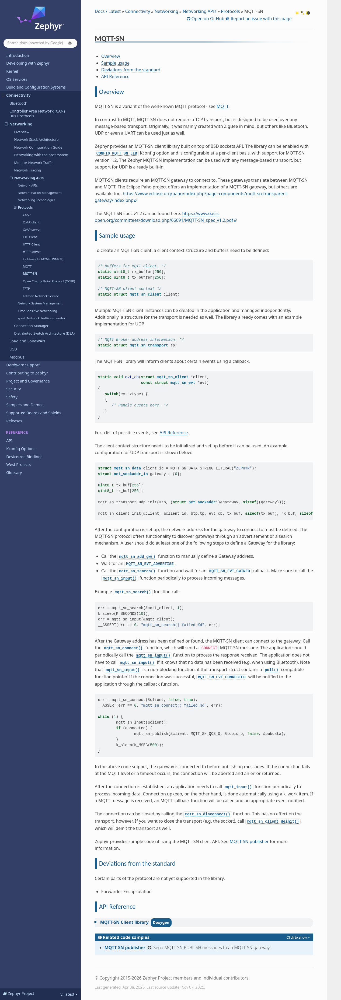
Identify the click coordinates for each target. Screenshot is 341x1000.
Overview (21, 131)
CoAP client (31, 222)
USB (13, 349)
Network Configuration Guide (38, 147)
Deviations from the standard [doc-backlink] (137, 863)
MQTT (27, 266)
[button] (70, 43)
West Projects (18, 464)
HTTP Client (31, 244)
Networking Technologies (36, 200)
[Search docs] (40, 43)
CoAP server (32, 229)
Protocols (23, 207)
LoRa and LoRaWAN (27, 340)
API (9, 440)
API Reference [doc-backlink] (117, 906)
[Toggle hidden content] (299, 937)
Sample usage (115, 63)
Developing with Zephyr (27, 63)
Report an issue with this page (260, 18)
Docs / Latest (108, 11)
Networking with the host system (41, 154)
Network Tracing (27, 170)
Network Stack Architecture (36, 139)
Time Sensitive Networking (37, 311)
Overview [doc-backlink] (111, 92)
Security (13, 388)
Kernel (12, 71)
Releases (14, 420)
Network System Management (40, 303)
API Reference (115, 76)
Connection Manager (31, 325)
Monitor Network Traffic (33, 162)
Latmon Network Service (41, 296)
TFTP (26, 288)
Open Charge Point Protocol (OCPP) (49, 281)
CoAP (27, 215)
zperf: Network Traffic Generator (41, 318)
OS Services (16, 79)
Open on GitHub (207, 18)
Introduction (17, 55)
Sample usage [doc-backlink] (117, 235)
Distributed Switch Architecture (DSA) (44, 333)
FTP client (30, 237)
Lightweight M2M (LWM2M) (43, 259)
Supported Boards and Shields (33, 412)
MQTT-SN (30, 274)
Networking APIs (27, 178)
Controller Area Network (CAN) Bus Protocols (37, 113)
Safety (12, 396)
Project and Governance (28, 381)
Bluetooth (18, 103)
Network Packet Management (40, 193)
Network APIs (28, 185)
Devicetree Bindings (24, 456)
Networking (19, 124)
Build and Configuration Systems (36, 87)
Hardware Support (23, 364)
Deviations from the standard (131, 70)
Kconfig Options (20, 448)
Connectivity (16, 95)
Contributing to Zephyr (27, 373)
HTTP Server (32, 252)
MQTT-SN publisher (249, 841)
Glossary (14, 472)
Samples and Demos (24, 404)
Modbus (16, 357)
